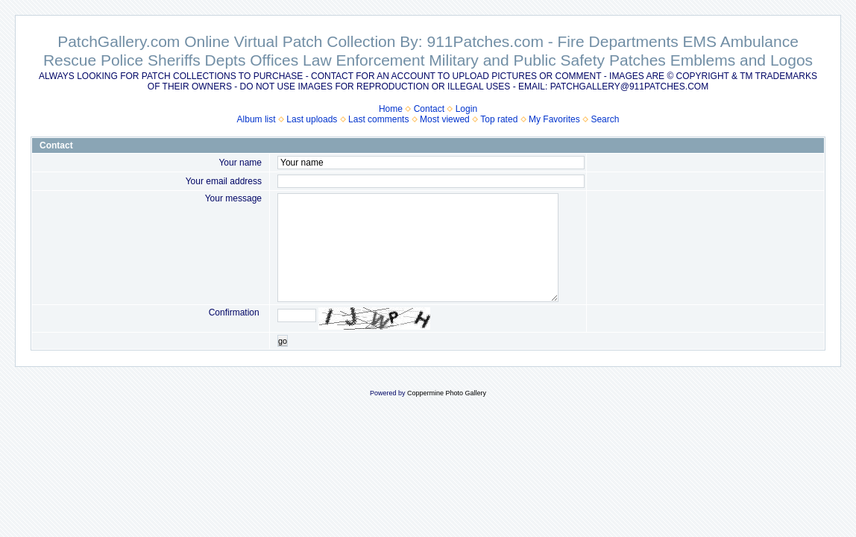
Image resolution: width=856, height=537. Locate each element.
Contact (429, 109)
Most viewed (445, 119)
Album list (256, 119)
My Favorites (554, 119)
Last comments (378, 119)
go (282, 340)
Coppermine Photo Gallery (446, 393)
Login (466, 109)
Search (605, 119)
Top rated (498, 119)
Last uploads (311, 119)
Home (391, 109)
